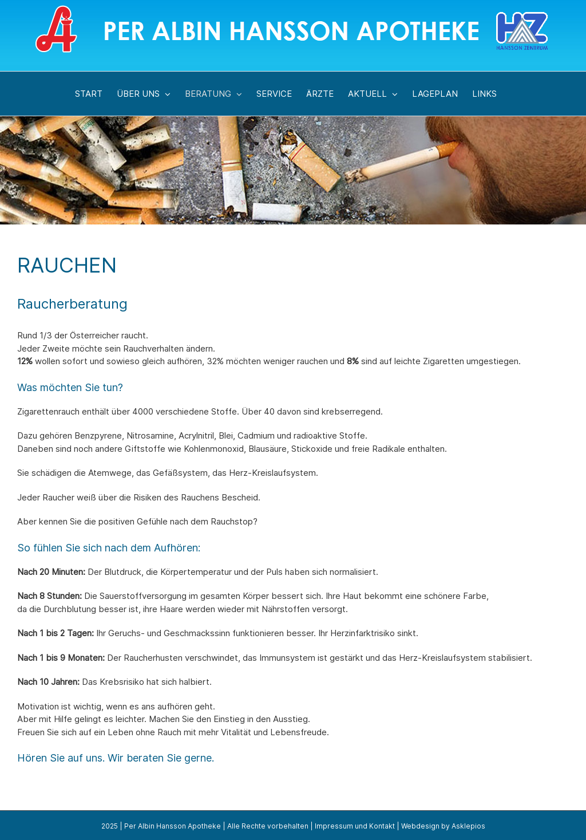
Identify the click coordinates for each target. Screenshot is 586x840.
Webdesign (420, 826)
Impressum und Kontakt (355, 826)
